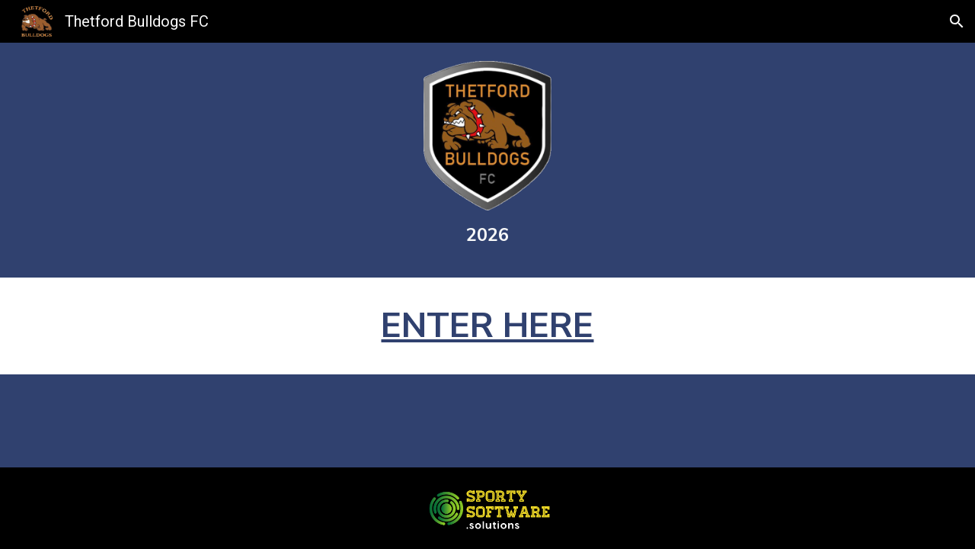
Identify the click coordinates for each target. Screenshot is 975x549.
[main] (487, 234)
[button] (956, 21)
